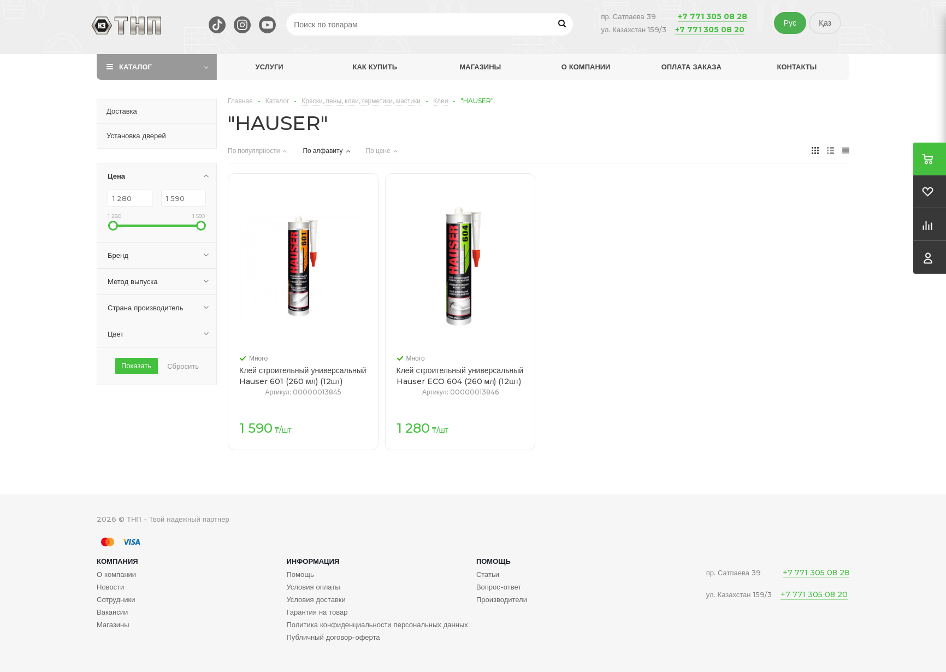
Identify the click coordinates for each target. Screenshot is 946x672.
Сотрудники (116, 599)
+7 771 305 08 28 (712, 16)
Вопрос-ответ (498, 586)
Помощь (493, 561)
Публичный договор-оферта (333, 637)
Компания (117, 561)
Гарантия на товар (316, 612)
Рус (790, 23)
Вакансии (112, 612)
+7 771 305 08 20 (709, 29)
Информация (312, 561)
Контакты (797, 66)
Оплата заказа (691, 66)
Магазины (480, 66)
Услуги (269, 66)
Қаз (825, 23)
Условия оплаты (313, 586)
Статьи (487, 574)
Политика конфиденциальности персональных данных (377, 624)
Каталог (135, 66)
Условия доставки (315, 599)
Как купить (374, 66)
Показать (136, 365)
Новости (110, 586)
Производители (501, 599)
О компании (586, 66)
